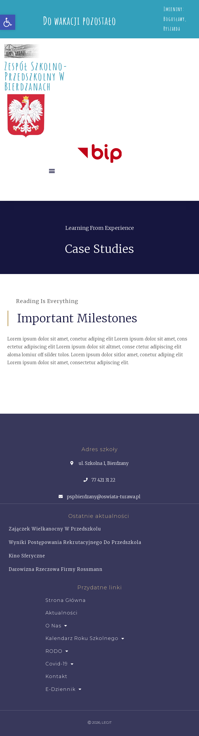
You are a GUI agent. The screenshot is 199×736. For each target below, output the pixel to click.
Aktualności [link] (61, 613)
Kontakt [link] (56, 676)
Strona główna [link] (65, 600)
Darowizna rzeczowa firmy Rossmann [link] (56, 569)
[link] (7, 22)
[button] (52, 170)
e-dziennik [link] (63, 689)
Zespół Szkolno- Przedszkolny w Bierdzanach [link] (36, 76)
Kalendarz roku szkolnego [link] (84, 638)
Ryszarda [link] (172, 28)
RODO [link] (56, 651)
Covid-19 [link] (59, 664)
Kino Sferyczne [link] (27, 556)
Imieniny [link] (173, 9)
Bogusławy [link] (174, 19)
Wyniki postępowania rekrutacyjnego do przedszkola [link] (75, 542)
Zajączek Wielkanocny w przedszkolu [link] (55, 529)
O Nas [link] (56, 626)
